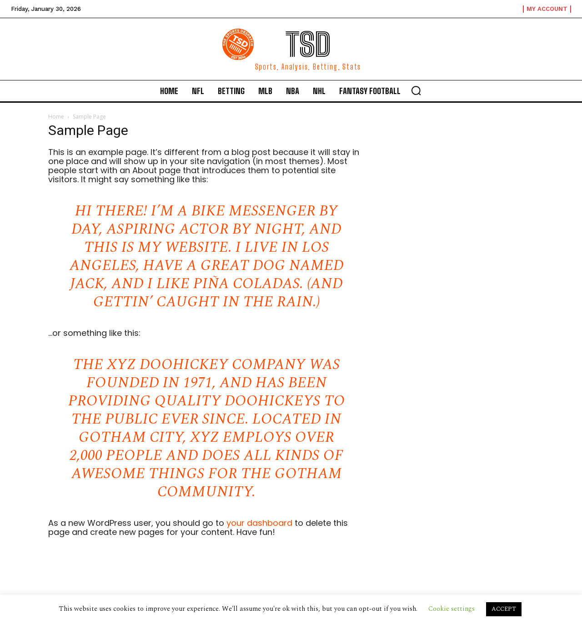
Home (56, 116)
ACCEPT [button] (504, 609)
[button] (416, 90)
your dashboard (259, 523)
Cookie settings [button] (451, 609)
